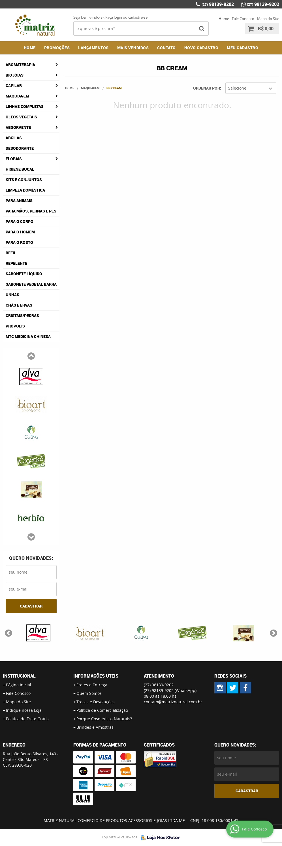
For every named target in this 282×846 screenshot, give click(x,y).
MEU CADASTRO (242, 47)
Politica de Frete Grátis (27, 718)
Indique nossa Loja (24, 710)
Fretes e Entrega (91, 684)
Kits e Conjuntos (24, 179)
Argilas (14, 137)
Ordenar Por (206, 88)
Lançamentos (93, 47)
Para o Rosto (19, 242)
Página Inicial (18, 684)
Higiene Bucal (20, 169)
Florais (14, 158)
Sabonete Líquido (24, 273)
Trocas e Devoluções (95, 701)
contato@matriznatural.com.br (173, 701)
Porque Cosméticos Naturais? (104, 718)
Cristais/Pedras (22, 315)
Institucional (19, 676)
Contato (166, 47)
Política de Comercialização (102, 710)
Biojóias (15, 75)
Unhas (12, 294)
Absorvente (18, 127)
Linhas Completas (25, 106)
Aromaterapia (20, 64)
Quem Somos (89, 693)
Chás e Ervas (19, 305)
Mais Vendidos (133, 47)
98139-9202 (218, 4)
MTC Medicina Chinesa (28, 336)
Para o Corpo (19, 221)
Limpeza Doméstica (25, 190)
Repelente (16, 263)
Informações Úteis (95, 676)
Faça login (113, 17)
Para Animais (19, 200)
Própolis (15, 326)
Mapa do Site (268, 18)
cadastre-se (138, 17)
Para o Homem (20, 232)
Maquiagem (17, 96)
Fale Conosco (243, 18)
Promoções (57, 47)
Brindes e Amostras (95, 727)
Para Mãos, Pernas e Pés (31, 211)
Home (224, 18)
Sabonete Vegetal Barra (31, 284)
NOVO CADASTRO (201, 47)
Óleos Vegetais (21, 117)
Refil (11, 252)
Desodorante (20, 148)
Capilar (14, 85)
